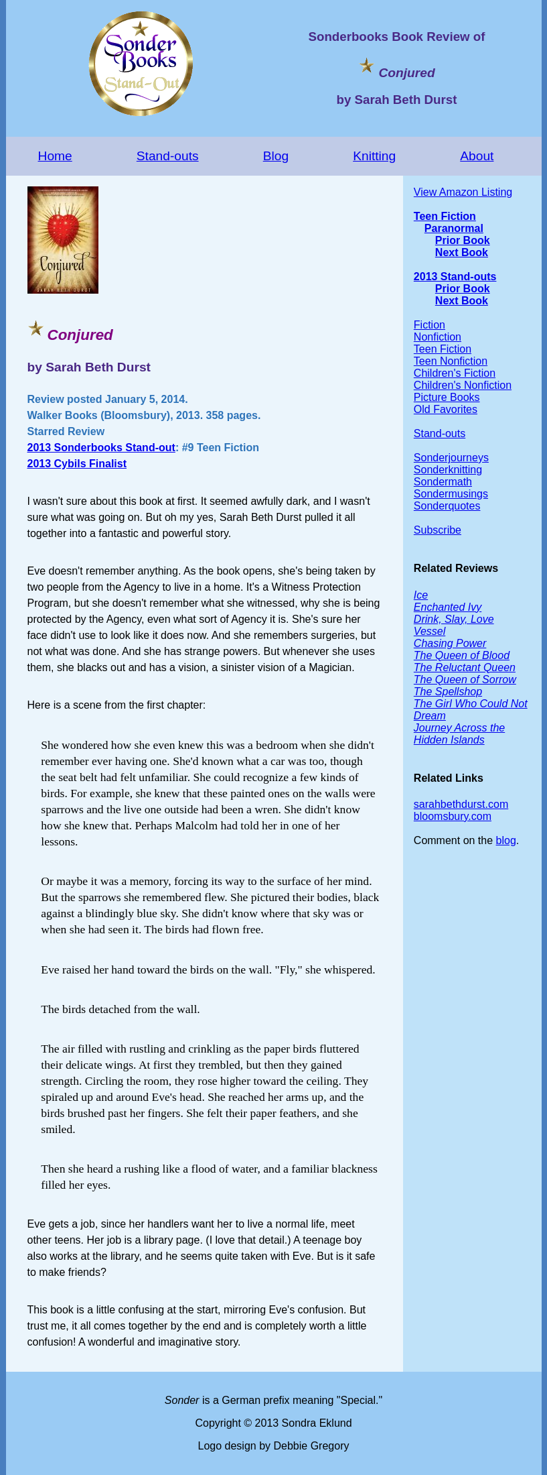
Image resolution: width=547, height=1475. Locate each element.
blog (506, 840)
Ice (421, 595)
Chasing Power (450, 643)
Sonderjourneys (451, 457)
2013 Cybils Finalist (77, 463)
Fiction (429, 325)
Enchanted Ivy (447, 607)
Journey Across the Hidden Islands (459, 734)
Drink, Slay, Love (454, 619)
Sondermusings (451, 493)
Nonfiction (437, 337)
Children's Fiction (454, 373)
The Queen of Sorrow (465, 679)
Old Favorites (445, 409)
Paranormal (453, 228)
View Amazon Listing (463, 192)
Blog (276, 156)
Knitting (374, 156)
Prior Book (462, 240)
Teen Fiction (445, 216)
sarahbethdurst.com (461, 804)
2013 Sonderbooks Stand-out (101, 447)
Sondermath (443, 481)
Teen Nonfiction (450, 361)
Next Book (461, 252)
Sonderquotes (447, 506)
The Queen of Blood (462, 655)
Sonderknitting (448, 469)
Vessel (429, 631)
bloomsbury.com (452, 816)
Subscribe (437, 530)
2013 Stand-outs (455, 276)
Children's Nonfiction (463, 385)
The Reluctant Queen (465, 667)
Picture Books (447, 397)
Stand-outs (168, 156)
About (476, 156)
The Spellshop (448, 691)
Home (55, 156)
